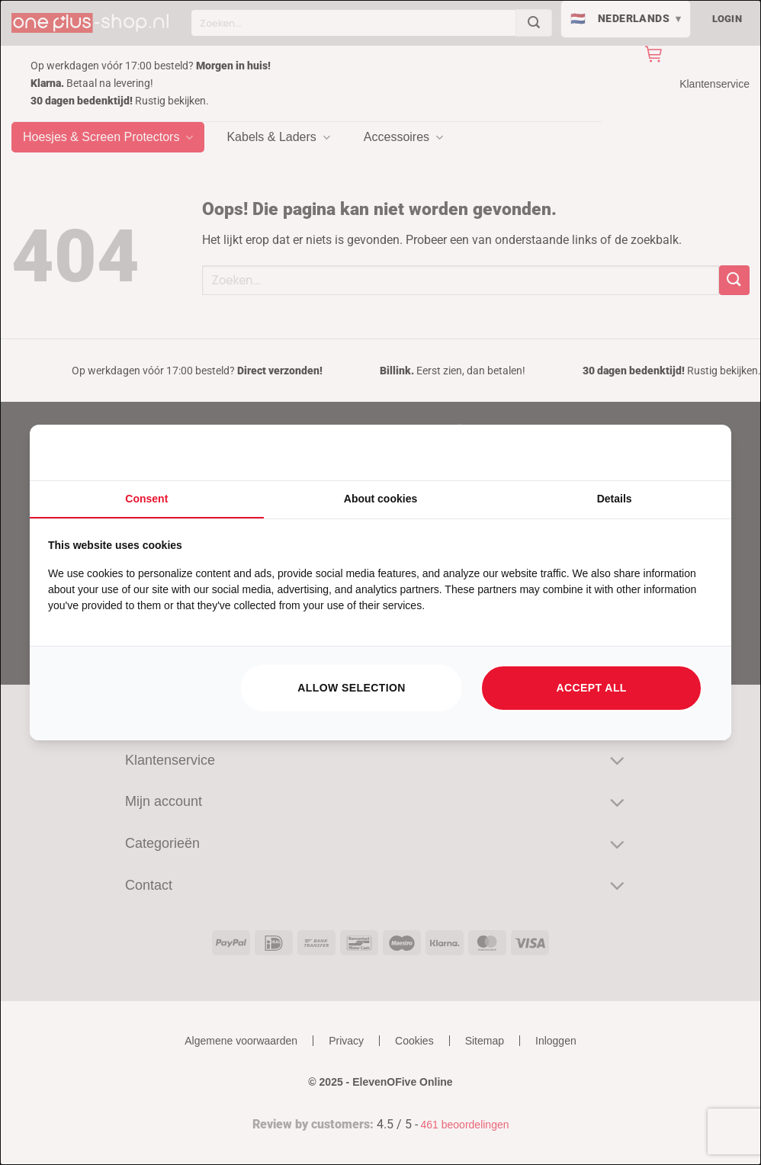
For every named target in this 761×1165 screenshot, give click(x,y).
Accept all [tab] (592, 688)
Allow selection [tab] (351, 688)
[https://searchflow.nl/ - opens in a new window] (694, 453)
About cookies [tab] (380, 499)
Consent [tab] (146, 499)
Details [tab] (614, 499)
